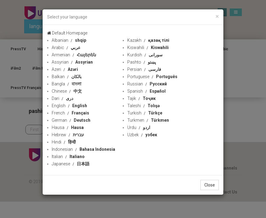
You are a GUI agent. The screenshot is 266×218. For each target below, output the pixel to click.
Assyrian (72, 62)
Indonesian (83, 149)
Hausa (68, 127)
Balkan (67, 76)
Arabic (66, 47)
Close (209, 185)
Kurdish (145, 54)
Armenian (74, 54)
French (70, 113)
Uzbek (142, 134)
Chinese (67, 91)
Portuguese (152, 76)
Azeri (65, 69)
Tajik (141, 98)
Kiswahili (148, 47)
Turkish (144, 113)
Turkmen (148, 120)
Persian (144, 69)
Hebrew (68, 134)
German (71, 120)
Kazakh (148, 40)
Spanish (146, 91)
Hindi (64, 142)
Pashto (141, 62)
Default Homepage (67, 33)
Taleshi (143, 105)
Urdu (138, 127)
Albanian (69, 40)
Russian (147, 83)
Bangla (66, 83)
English (69, 105)
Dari (62, 98)
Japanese (70, 163)
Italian (68, 156)
